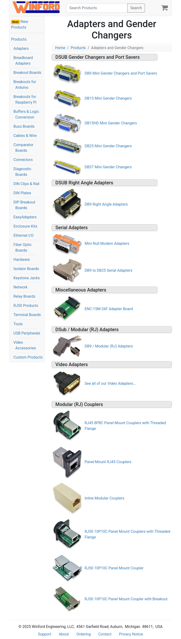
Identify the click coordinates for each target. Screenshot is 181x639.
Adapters (21, 48)
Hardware (21, 259)
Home (60, 48)
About (64, 634)
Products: (19, 39)
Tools (18, 324)
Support (44, 634)
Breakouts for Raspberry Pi (25, 99)
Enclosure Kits (25, 226)
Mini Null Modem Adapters (107, 243)
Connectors (23, 159)
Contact (104, 634)
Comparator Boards (23, 148)
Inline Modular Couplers (104, 498)
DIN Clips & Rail (26, 184)
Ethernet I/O (23, 235)
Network (20, 287)
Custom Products (28, 357)
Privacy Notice (131, 634)
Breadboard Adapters (23, 60)
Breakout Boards (27, 72)
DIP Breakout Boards (24, 205)
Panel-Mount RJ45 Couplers (108, 462)
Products (78, 48)
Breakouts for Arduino (24, 85)
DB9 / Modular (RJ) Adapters (109, 346)
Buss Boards (24, 126)
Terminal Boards (27, 315)
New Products (19, 24)
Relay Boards (24, 296)
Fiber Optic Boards (22, 247)
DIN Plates (22, 193)
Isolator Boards (26, 269)
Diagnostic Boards (22, 172)
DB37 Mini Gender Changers (108, 167)
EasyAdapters (25, 217)
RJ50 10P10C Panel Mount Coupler (114, 568)
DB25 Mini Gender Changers (108, 146)
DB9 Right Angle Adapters (106, 204)
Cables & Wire (25, 135)
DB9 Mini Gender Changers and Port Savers (121, 73)
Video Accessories (24, 345)
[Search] (97, 8)
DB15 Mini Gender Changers (108, 98)
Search (136, 8)
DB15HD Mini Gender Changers (111, 123)
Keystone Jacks (26, 278)
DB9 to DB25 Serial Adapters (108, 270)
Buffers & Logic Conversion (26, 114)
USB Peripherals (26, 333)
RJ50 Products (25, 305)
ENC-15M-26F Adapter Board (109, 309)
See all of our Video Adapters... (110, 383)
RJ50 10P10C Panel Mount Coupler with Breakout (126, 599)
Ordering (83, 634)
